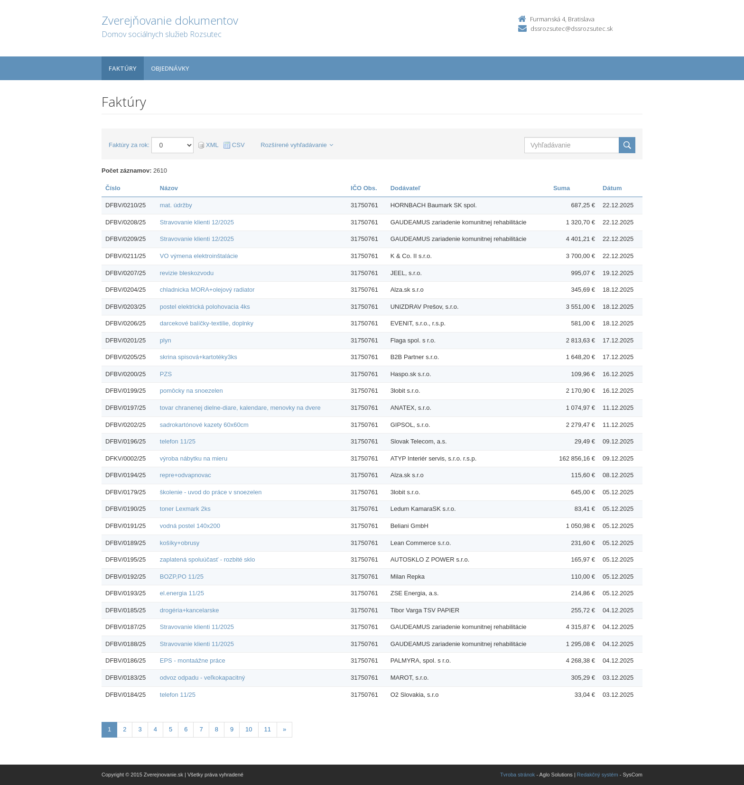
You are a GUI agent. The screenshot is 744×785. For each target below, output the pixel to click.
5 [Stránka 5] (170, 729)
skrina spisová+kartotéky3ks (198, 356)
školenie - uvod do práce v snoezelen (211, 492)
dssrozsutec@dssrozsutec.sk (571, 28)
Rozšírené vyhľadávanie (296, 144)
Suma (561, 188)
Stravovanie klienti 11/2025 (197, 626)
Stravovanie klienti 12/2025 (197, 222)
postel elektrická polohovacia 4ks (205, 306)
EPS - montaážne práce (192, 660)
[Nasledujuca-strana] (284, 730)
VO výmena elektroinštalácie (199, 255)
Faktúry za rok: (129, 144)
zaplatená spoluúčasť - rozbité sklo (207, 559)
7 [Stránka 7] (201, 729)
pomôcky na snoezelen (191, 390)
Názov (169, 188)
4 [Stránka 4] (155, 729)
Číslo (113, 188)
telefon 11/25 (177, 441)
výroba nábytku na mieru (193, 458)
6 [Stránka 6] (185, 729)
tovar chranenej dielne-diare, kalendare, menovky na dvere (240, 407)
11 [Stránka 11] (267, 729)
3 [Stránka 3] (139, 729)
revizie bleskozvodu (187, 273)
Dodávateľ (406, 188)
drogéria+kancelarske (189, 610)
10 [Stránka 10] (248, 729)
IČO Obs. (364, 188)
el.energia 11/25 (182, 593)
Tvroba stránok (517, 774)
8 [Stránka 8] (216, 729)
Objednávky (170, 68)
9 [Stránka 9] (231, 729)
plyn (165, 340)
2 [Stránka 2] (124, 729)
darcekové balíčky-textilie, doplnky (206, 323)
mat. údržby (176, 205)
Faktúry (123, 68)
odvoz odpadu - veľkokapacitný (202, 677)
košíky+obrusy (179, 542)
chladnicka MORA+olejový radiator (207, 289)
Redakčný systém (597, 774)
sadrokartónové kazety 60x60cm (204, 424)
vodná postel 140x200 (190, 525)
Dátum (612, 188)
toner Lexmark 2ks (185, 508)
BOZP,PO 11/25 (182, 576)
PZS (166, 374)
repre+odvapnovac (185, 475)
